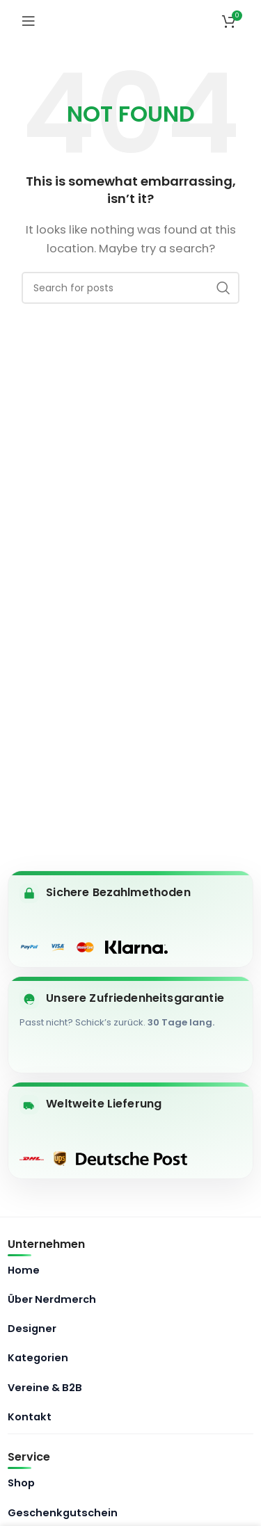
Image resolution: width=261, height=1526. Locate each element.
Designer (32, 1329)
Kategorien (38, 1358)
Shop (21, 1483)
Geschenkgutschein (63, 1513)
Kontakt (30, 1417)
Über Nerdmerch (52, 1299)
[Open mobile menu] (28, 21)
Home (24, 1270)
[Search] (130, 288)
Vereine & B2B (45, 1388)
